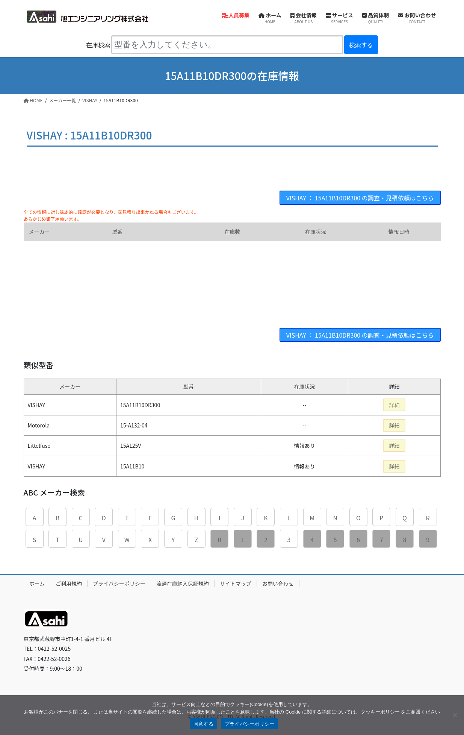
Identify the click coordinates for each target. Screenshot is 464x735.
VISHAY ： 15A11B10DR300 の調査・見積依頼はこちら (360, 197)
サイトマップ (235, 583)
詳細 (394, 405)
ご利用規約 (69, 583)
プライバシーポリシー (119, 583)
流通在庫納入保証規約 (182, 583)
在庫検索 (98, 44)
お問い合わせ (278, 583)
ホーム (37, 583)
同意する (203, 724)
